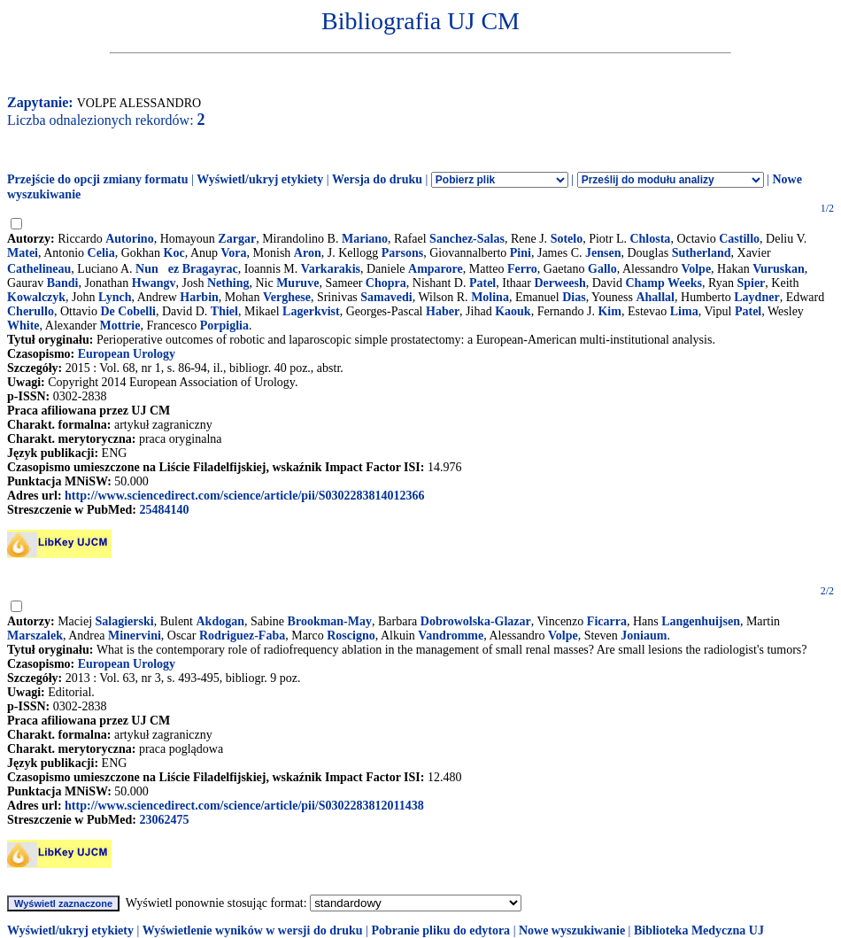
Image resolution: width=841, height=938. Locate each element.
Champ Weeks (663, 283)
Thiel (224, 311)
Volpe (696, 268)
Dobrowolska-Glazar (475, 621)
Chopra (386, 283)
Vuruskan (778, 268)
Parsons (402, 253)
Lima (684, 311)
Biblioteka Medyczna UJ (699, 930)
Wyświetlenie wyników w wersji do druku (253, 930)
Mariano (365, 238)
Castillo (739, 238)
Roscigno (350, 635)
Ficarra (607, 621)
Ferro (522, 268)
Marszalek (35, 635)
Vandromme (450, 635)
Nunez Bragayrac (186, 268)
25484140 (164, 509)
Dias (573, 297)
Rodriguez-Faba (242, 635)
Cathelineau (39, 268)
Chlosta (649, 238)
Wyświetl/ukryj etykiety (260, 179)
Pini (520, 253)
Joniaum (644, 635)
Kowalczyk (36, 297)
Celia (101, 253)
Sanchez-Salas (467, 238)
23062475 (164, 819)
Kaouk (512, 311)
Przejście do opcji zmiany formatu (98, 179)
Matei (22, 253)
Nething (228, 283)
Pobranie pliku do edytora (440, 930)
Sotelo (567, 238)
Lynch (114, 297)
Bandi (63, 283)
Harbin (199, 297)
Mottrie (120, 325)
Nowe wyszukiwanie (572, 930)
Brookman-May (330, 621)
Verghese (287, 297)
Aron (307, 253)
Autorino (129, 238)
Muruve (297, 283)
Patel (482, 283)
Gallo (602, 268)
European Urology (126, 353)
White (23, 325)
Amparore (435, 268)
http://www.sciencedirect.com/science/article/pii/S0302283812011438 (244, 805)
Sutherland (701, 253)
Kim (609, 311)
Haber (442, 311)
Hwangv (154, 283)
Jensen (603, 253)
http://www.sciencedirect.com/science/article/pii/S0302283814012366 (244, 495)
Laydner (756, 297)
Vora (234, 253)
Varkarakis (330, 268)
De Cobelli (128, 311)
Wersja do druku (377, 179)
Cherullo (30, 311)
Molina (490, 297)
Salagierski (125, 621)
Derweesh (559, 283)
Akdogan (220, 621)
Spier (751, 283)
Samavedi (386, 297)
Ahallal (655, 297)
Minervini (134, 635)
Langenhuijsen (700, 621)
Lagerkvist (311, 311)
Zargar (237, 238)
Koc (174, 253)
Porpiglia (224, 325)
